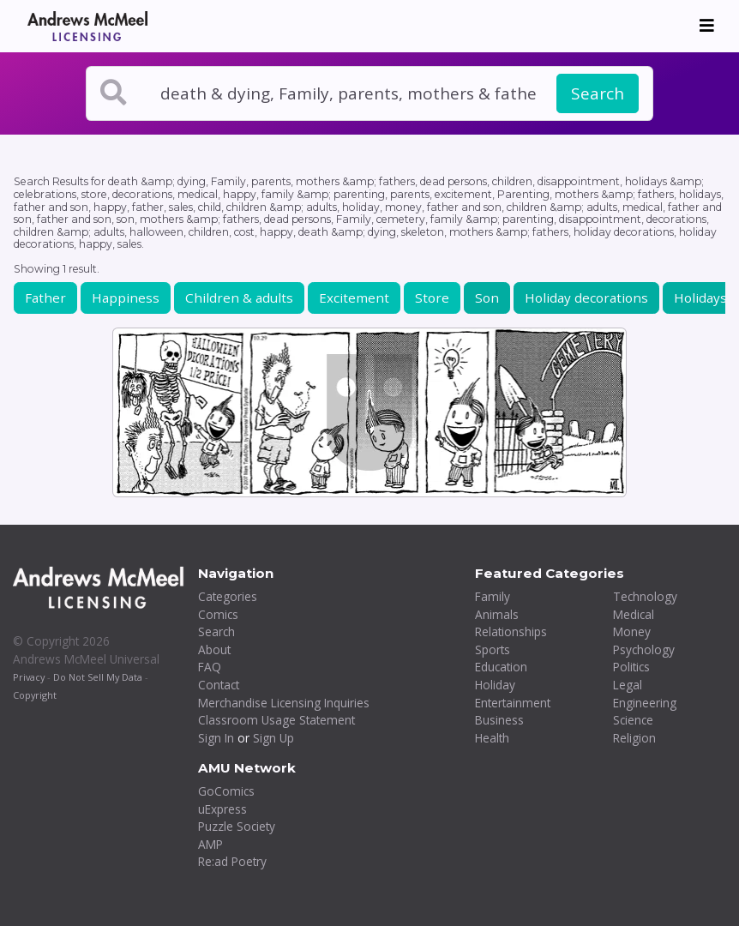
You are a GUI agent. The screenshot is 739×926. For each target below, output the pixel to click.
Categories (227, 596)
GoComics (226, 791)
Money (632, 631)
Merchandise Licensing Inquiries (284, 702)
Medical (633, 614)
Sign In (216, 738)
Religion (634, 738)
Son (487, 297)
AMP (210, 844)
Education (501, 666)
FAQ (209, 666)
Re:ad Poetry (232, 861)
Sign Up (273, 738)
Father (45, 297)
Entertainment (512, 702)
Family (492, 596)
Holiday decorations (586, 297)
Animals (497, 614)
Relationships (511, 631)
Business (499, 720)
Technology (645, 596)
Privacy (29, 676)
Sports (492, 649)
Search (597, 93)
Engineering (644, 702)
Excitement (354, 297)
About (214, 649)
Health (492, 738)
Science (633, 720)
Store (432, 297)
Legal (627, 684)
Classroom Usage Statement (276, 720)
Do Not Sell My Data (97, 676)
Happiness (125, 297)
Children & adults (239, 297)
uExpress (222, 809)
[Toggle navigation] (706, 26)
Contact (218, 684)
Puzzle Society (236, 826)
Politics (631, 666)
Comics (218, 614)
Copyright (35, 694)
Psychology (644, 649)
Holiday (495, 684)
